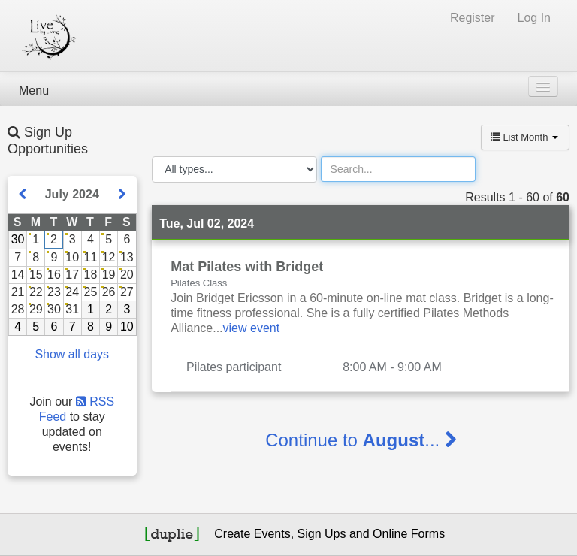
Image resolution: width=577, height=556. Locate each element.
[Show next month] (121, 194)
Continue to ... (360, 440)
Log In (534, 17)
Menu (34, 90)
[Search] (398, 169)
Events (272, 533)
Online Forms (409, 533)
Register (472, 17)
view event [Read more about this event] (251, 328)
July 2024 (72, 194)
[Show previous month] (22, 194)
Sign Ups (322, 533)
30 (18, 239)
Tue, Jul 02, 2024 (206, 223)
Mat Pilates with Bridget (247, 266)
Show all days (72, 354)
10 (127, 326)
